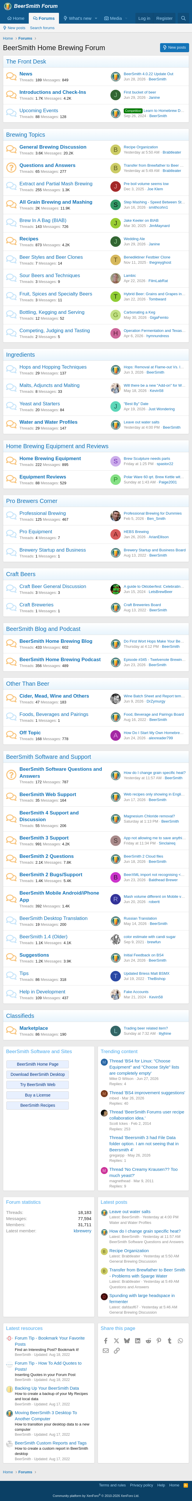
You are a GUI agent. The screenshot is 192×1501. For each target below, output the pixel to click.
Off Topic (30, 732)
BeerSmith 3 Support (44, 838)
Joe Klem (155, 189)
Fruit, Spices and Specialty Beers (55, 294)
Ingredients (20, 354)
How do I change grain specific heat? (155, 772)
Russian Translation (140, 918)
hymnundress (157, 336)
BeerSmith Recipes (37, 1105)
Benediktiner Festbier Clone (147, 257)
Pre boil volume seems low (146, 184)
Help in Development (42, 992)
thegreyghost (160, 262)
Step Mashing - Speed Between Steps (156, 202)
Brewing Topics (25, 134)
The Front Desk (26, 61)
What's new (77, 18)
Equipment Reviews (42, 477)
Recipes (28, 239)
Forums (44, 18)
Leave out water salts (141, 422)
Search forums (42, 28)
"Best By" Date (136, 404)
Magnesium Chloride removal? (149, 816)
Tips (24, 973)
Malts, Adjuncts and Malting (49, 385)
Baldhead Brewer (163, 880)
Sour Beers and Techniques (49, 275)
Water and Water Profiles (48, 422)
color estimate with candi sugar (149, 937)
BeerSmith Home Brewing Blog (55, 641)
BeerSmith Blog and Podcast (43, 629)
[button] (96, 18)
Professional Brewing (42, 513)
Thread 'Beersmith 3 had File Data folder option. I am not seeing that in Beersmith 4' (144, 1143)
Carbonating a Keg (139, 312)
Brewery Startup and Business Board (155, 550)
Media (113, 18)
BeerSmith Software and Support (48, 757)
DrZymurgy (156, 701)
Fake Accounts (136, 992)
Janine (154, 97)
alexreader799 (161, 738)
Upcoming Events (38, 110)
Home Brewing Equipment (50, 458)
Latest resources (24, 1328)
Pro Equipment (35, 531)
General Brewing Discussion (53, 147)
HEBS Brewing (136, 531)
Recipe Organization (141, 147)
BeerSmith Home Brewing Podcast (60, 659)
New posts (14, 28)
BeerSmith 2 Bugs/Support (50, 874)
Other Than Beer (27, 683)
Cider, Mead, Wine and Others (54, 696)
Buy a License (38, 1095)
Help (161, 1485)
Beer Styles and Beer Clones (51, 257)
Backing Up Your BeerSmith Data (47, 1388)
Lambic (130, 275)
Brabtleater (172, 152)
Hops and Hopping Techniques (53, 367)
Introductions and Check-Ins (52, 92)
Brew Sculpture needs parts (147, 458)
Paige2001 (168, 482)
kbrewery (82, 1230)
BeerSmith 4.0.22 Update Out (148, 74)
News (25, 74)
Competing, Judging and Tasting (54, 330)
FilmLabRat (158, 281)
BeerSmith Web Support (47, 794)
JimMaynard (159, 226)
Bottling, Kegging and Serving (52, 312)
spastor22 (165, 464)
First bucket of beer (140, 92)
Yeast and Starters (39, 404)
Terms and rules (112, 1485)
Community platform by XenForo (96, 1496)
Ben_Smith (156, 518)
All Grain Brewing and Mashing (55, 202)
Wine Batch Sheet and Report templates (157, 696)
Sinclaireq (167, 843)
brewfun (154, 942)
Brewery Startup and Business (52, 550)
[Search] (183, 18)
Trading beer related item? (146, 1028)
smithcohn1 (158, 207)
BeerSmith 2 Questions (46, 856)
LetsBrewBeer (161, 592)
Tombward (157, 299)
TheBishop (157, 978)
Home (15, 18)
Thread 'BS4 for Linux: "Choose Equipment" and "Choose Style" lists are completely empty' (144, 1067)
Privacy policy (141, 1485)
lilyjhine (165, 1033)
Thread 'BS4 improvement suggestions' (147, 1092)
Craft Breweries (36, 605)
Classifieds (20, 1016)
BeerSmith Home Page (37, 1064)
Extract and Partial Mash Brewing (55, 183)
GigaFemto (159, 317)
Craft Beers (20, 574)
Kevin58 (157, 390)
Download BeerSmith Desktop (38, 1074)
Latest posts (114, 1202)
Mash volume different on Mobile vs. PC (157, 896)
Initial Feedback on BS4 (144, 955)
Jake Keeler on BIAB (141, 220)
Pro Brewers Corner (32, 501)
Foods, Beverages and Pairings (53, 714)
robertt (154, 902)
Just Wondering (161, 409)
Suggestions (34, 955)
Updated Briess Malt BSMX (147, 973)
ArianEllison (159, 537)
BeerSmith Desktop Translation (53, 918)
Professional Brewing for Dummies (153, 513)
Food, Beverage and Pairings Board (154, 714)
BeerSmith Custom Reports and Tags (51, 1442)
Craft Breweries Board (142, 605)
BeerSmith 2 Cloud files (143, 856)
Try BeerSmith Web (37, 1084)
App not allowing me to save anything (155, 838)
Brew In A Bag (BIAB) (43, 220)
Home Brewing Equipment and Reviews (57, 446)
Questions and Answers (47, 165)
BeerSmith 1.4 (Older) (43, 936)
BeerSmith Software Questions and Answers (147, 1242)
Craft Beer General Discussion (52, 586)
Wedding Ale (134, 239)
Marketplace (33, 1028)
